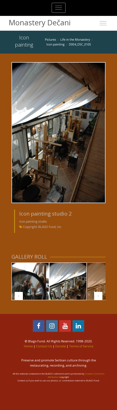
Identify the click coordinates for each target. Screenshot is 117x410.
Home (28, 346)
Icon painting (55, 44)
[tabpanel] (30, 281)
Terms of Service (81, 346)
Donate (60, 346)
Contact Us (44, 346)
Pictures (50, 40)
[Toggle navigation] (59, 8)
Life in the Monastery (75, 40)
